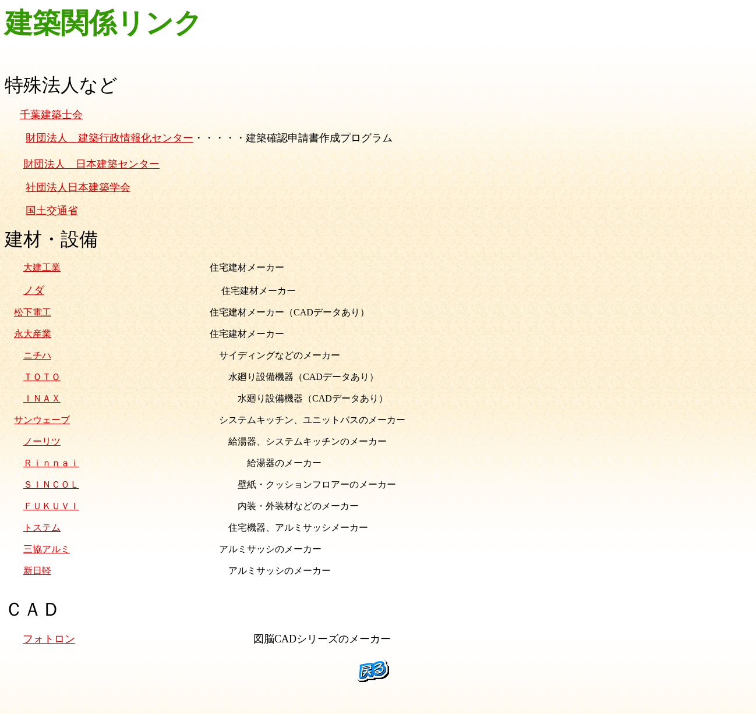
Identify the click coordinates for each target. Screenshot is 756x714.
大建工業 (42, 267)
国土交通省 (52, 210)
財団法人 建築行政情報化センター (109, 138)
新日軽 (37, 571)
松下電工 (32, 312)
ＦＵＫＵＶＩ (51, 506)
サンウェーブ (42, 420)
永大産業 (32, 334)
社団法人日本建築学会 (78, 187)
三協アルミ (46, 549)
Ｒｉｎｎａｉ (51, 463)
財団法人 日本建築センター (91, 164)
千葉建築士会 (51, 114)
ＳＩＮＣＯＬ (51, 484)
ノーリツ (42, 441)
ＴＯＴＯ (42, 377)
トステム (42, 527)
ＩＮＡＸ (42, 398)
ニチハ (37, 355)
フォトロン (49, 639)
